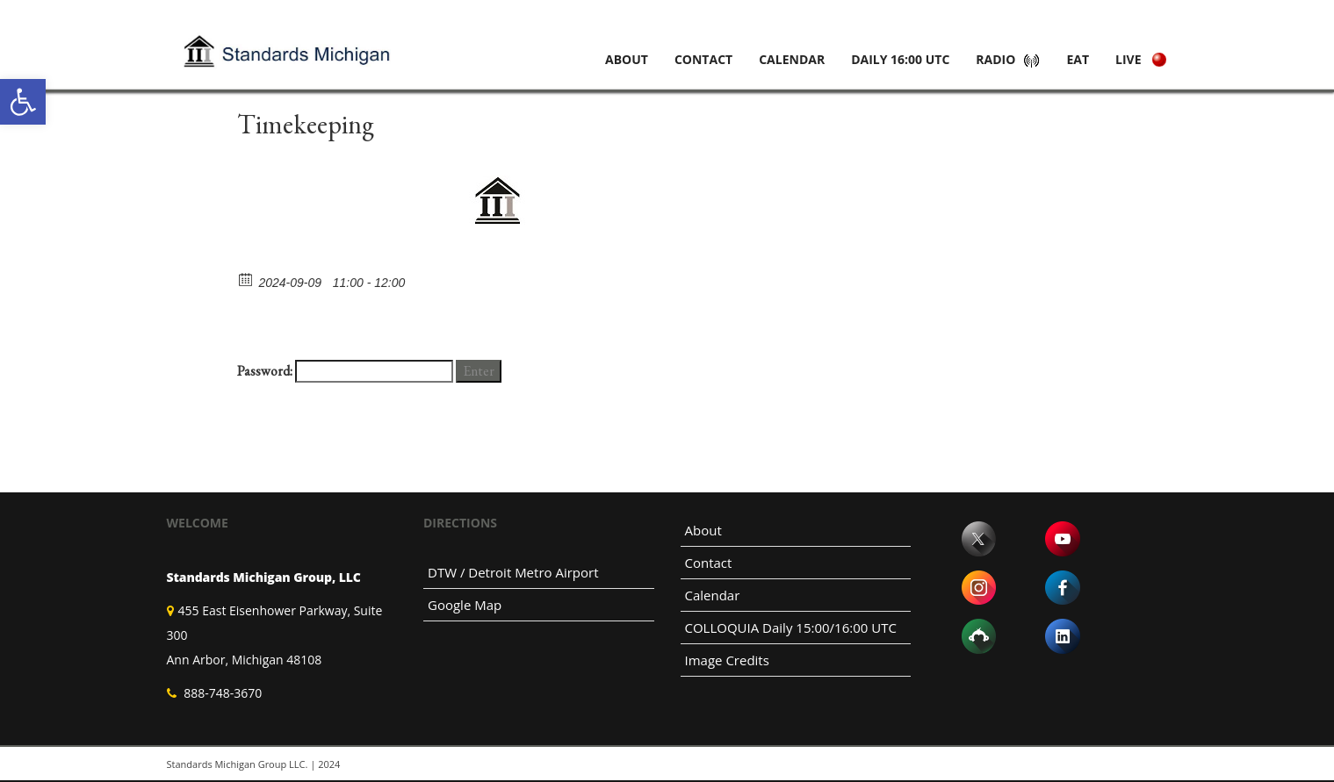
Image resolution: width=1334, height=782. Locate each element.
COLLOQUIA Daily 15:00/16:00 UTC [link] (791, 627)
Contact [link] (703, 59)
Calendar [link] (792, 59)
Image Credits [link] (727, 660)
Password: (345, 371)
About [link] (626, 59)
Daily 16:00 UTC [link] (900, 59)
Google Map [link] (464, 604)
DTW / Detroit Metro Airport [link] (513, 572)
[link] (23, 102)
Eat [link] (1077, 59)
